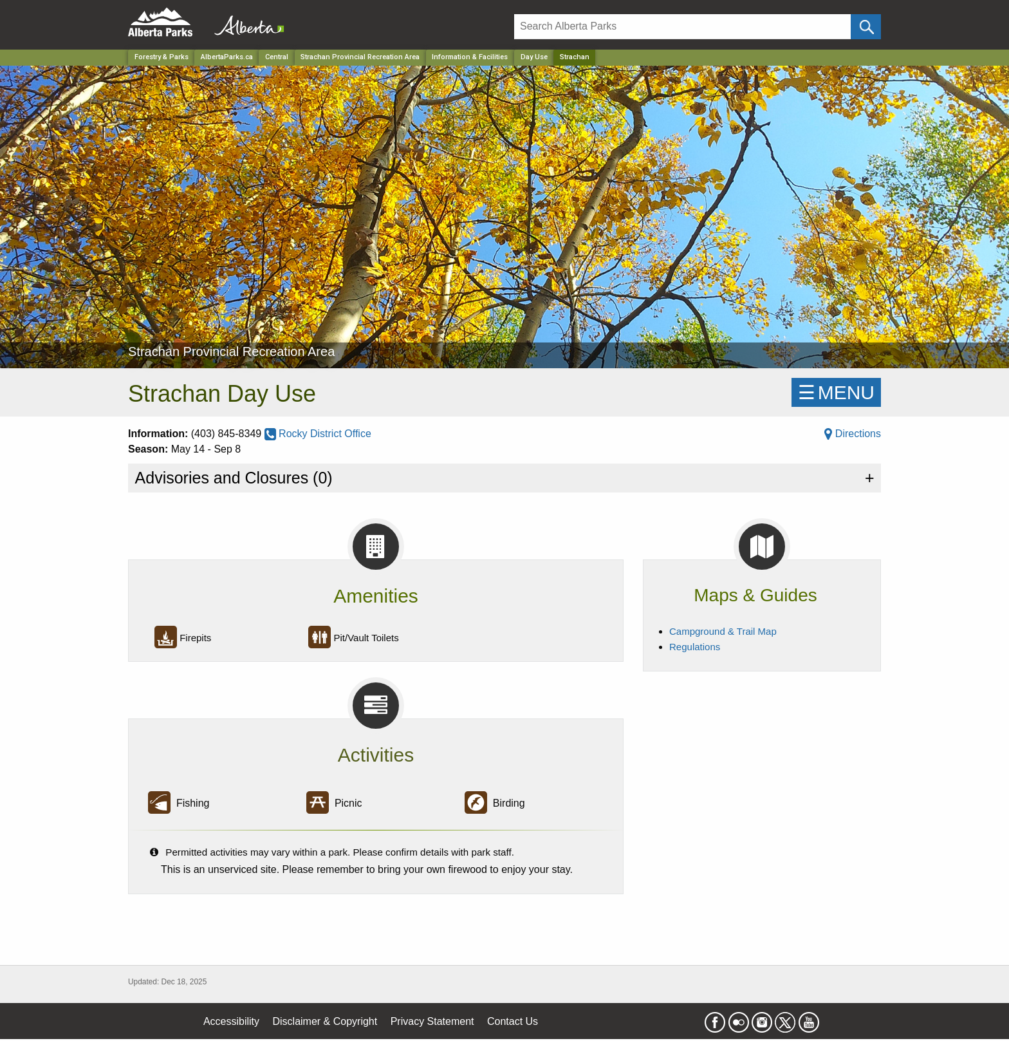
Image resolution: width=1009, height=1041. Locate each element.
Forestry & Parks (161, 57)
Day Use (534, 57)
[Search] (682, 26)
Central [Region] (276, 57)
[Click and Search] (866, 26)
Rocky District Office (317, 433)
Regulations (694, 646)
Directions (852, 433)
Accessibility (231, 1021)
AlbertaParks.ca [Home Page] (227, 57)
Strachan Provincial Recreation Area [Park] (360, 57)
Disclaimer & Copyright (325, 1021)
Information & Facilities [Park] (470, 57)
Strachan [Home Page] (574, 57)
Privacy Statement (432, 1021)
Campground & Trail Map (723, 631)
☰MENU (836, 392)
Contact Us (512, 1021)
